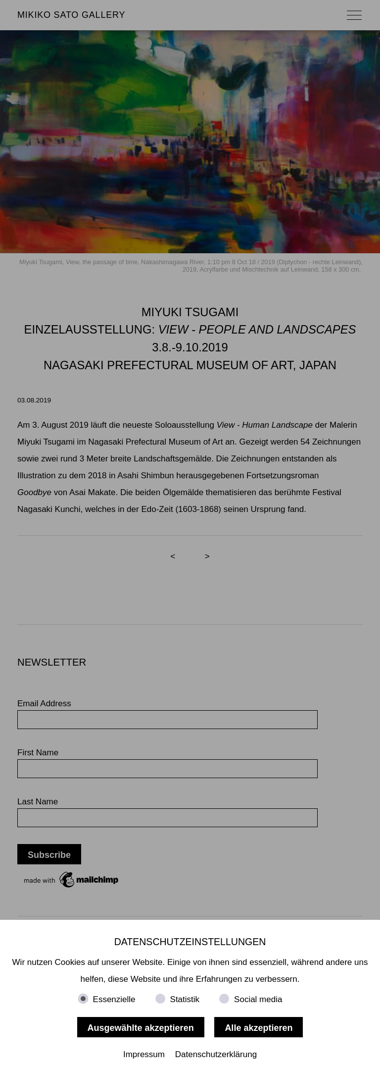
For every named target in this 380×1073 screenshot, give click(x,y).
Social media (258, 999)
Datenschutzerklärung (216, 1054)
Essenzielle (114, 999)
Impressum (144, 1054)
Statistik (185, 999)
